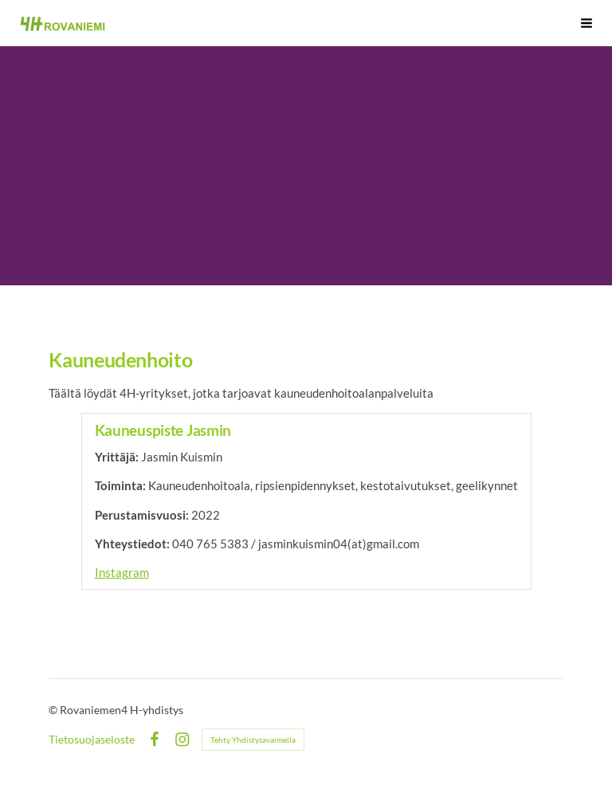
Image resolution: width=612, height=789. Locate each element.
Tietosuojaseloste (92, 739)
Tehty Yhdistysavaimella (253, 739)
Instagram (122, 572)
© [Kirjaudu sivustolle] (54, 709)
